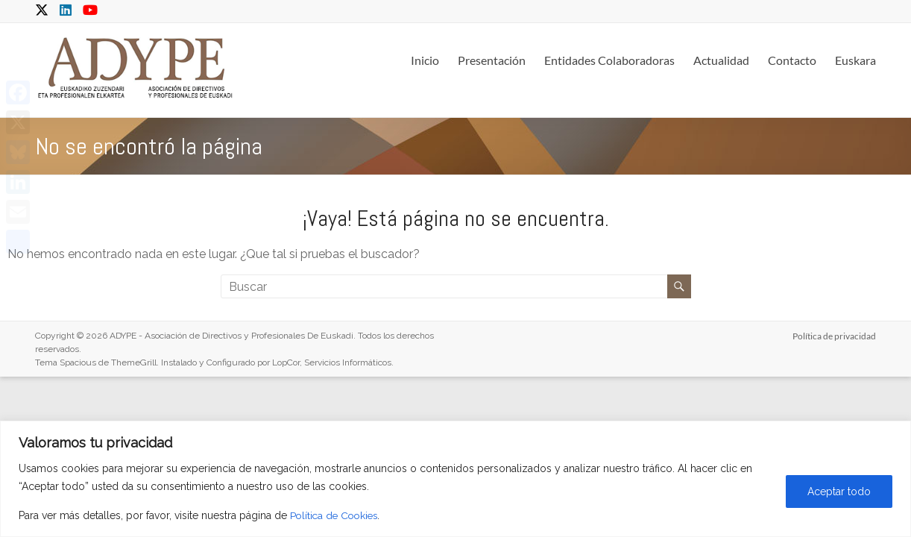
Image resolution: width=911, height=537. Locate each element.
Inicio (425, 60)
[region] (455, 479)
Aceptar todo (839, 491)
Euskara (855, 60)
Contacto (792, 60)
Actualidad (721, 60)
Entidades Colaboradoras (609, 60)
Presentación (492, 60)
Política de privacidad (834, 335)
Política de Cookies (336, 515)
